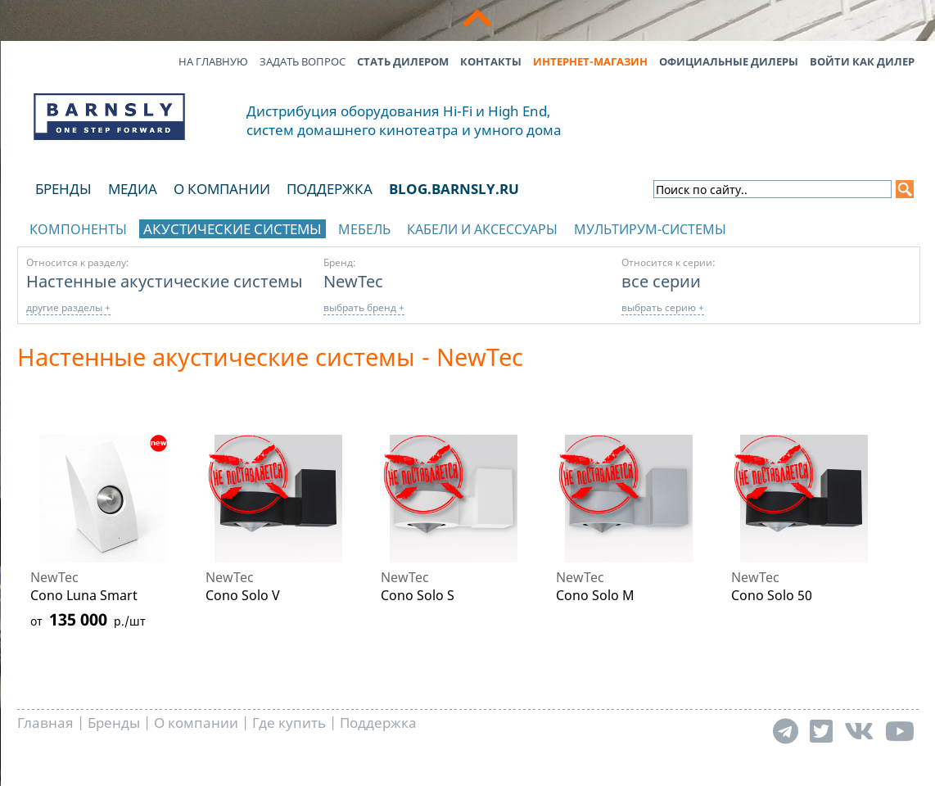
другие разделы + (68, 307)
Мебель (364, 229)
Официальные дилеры (728, 61)
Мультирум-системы (650, 229)
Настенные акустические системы (164, 280)
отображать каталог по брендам (816, 226)
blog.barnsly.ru (454, 188)
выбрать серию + (662, 307)
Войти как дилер (862, 61)
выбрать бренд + (363, 307)
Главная (45, 722)
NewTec (353, 280)
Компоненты (78, 229)
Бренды (63, 188)
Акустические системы (232, 228)
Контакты (491, 61)
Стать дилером (403, 61)
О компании (222, 188)
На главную (213, 61)
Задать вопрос (303, 61)
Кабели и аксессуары (482, 229)
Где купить (289, 722)
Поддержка (330, 188)
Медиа (132, 188)
